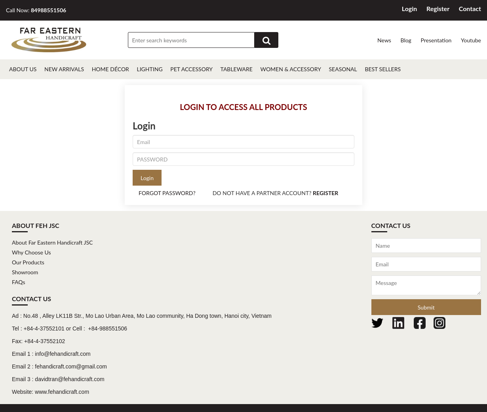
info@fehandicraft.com (62, 354)
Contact (470, 8)
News (384, 40)
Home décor (110, 69)
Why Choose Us (31, 252)
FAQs (18, 282)
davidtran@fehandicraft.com (69, 379)
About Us (22, 69)
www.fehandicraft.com (62, 392)
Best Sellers (383, 69)
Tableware (237, 69)
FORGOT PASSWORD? (167, 193)
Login (409, 8)
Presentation (435, 40)
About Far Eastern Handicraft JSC (52, 242)
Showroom (25, 272)
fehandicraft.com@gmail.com (71, 366)
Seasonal (343, 69)
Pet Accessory (191, 69)
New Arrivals (64, 69)
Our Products (28, 262)
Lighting (149, 69)
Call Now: (36, 10)
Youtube (471, 40)
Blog (405, 40)
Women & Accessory (291, 69)
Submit (426, 307)
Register (437, 8)
